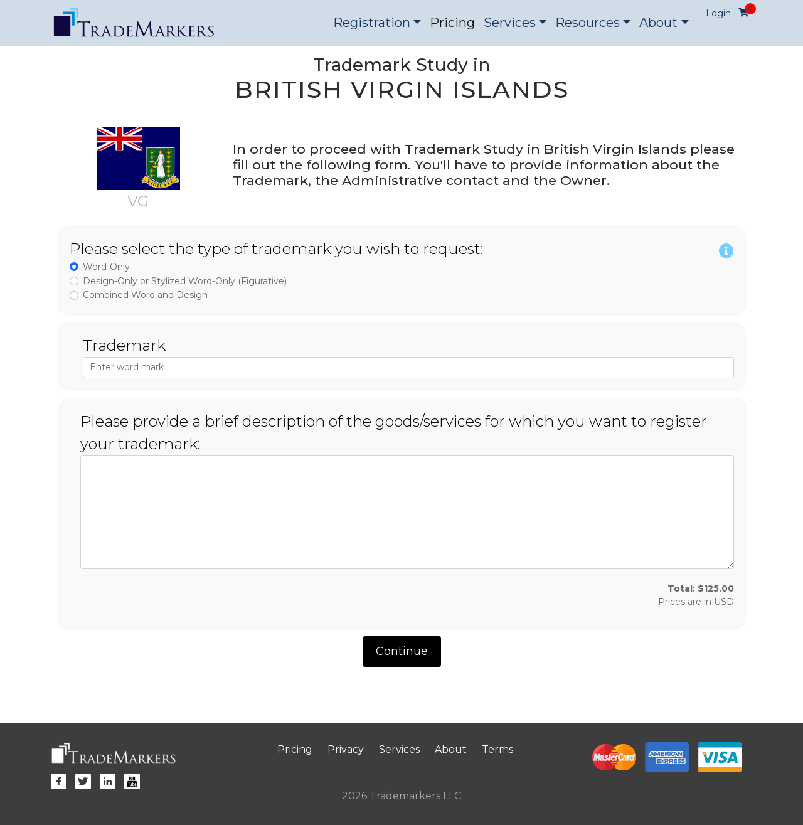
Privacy (345, 749)
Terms (497, 749)
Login (718, 13)
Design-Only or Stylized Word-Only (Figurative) (185, 281)
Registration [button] (371, 22)
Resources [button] (587, 22)
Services (399, 749)
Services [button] (510, 22)
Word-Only (106, 266)
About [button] (658, 22)
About (451, 749)
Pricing (452, 22)
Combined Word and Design (145, 295)
